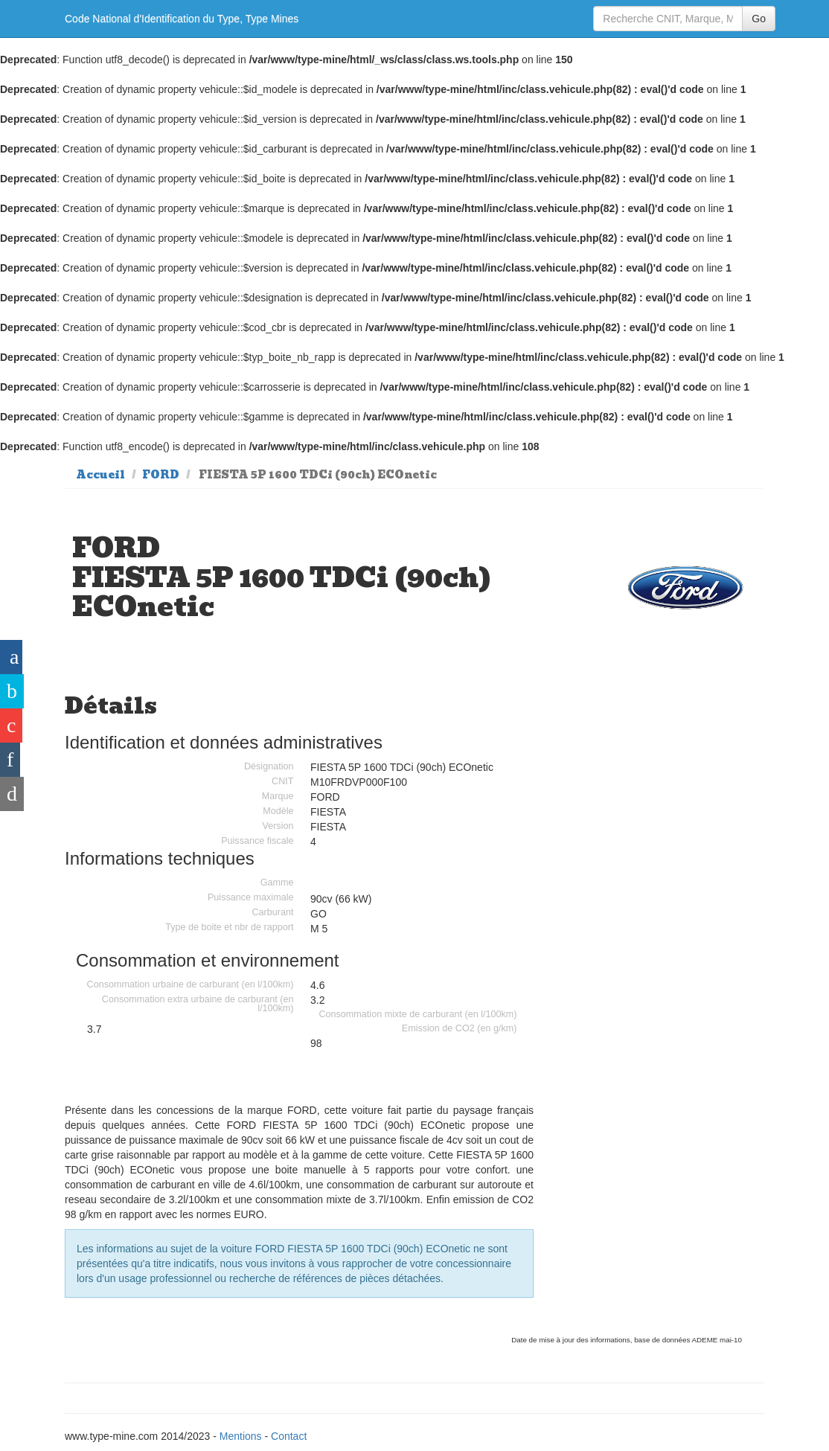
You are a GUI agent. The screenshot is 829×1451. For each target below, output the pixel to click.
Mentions (241, 1436)
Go (759, 19)
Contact (289, 1436)
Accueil (100, 475)
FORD (160, 475)
